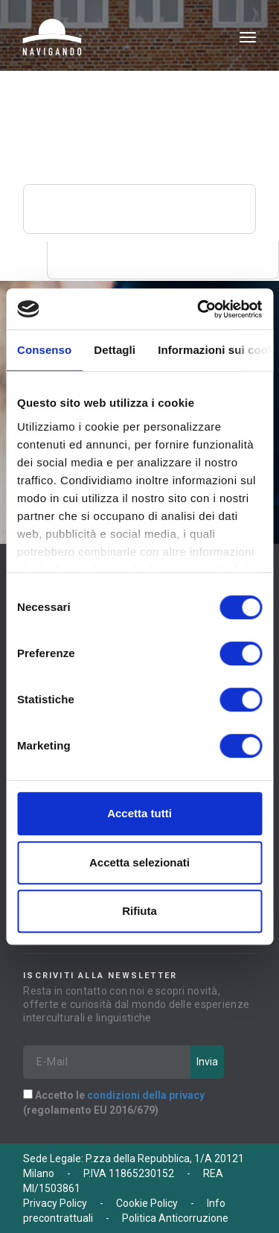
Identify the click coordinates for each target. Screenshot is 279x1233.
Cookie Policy (147, 1203)
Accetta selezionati (139, 862)
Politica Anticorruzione (175, 1218)
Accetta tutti (139, 813)
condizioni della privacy (146, 1095)
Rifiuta (139, 910)
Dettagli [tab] (114, 349)
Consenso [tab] (44, 349)
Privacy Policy (55, 1203)
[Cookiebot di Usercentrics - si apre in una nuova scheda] (198, 309)
